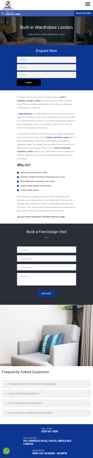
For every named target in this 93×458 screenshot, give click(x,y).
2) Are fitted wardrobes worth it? (24, 394)
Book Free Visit (83, 13)
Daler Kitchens (25, 114)
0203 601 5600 (12, 14)
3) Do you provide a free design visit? (25, 403)
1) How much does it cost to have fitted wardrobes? (32, 384)
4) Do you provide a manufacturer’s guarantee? (30, 413)
